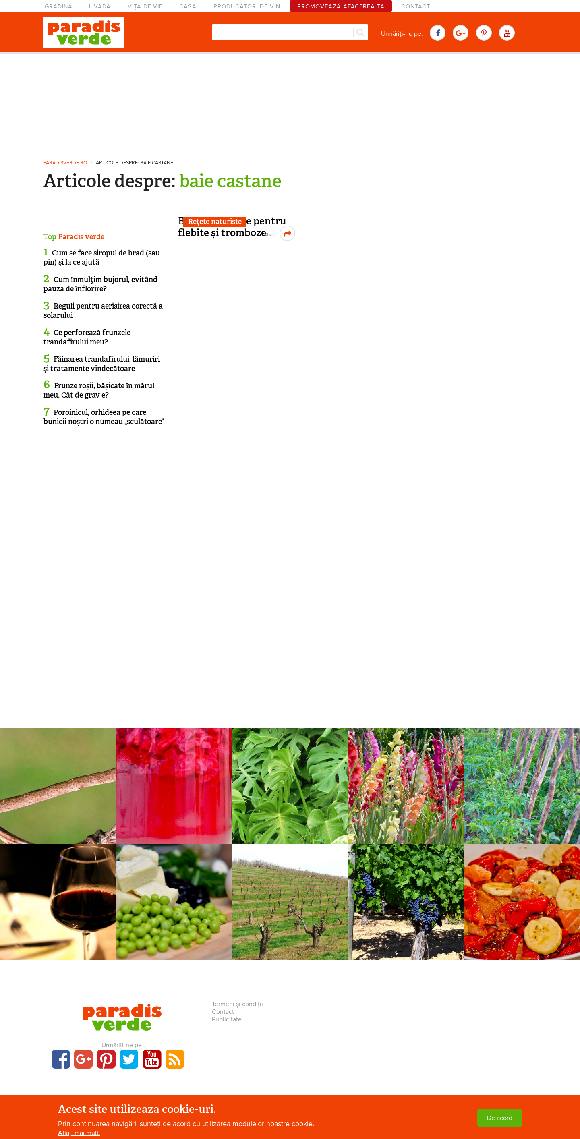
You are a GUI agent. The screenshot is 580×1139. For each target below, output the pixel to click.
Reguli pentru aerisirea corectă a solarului (103, 310)
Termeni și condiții (237, 1004)
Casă (188, 6)
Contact (415, 6)
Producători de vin (246, 6)
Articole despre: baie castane (134, 163)
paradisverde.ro (65, 163)
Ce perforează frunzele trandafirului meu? (87, 337)
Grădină (58, 6)
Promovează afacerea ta (341, 6)
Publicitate (227, 1019)
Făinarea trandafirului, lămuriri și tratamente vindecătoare (102, 363)
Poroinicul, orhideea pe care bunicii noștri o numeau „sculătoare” (104, 417)
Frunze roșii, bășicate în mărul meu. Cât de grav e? (99, 390)
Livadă (100, 6)
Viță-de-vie (145, 6)
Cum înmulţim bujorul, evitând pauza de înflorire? (100, 284)
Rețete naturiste (215, 221)
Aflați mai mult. (79, 1133)
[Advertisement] (290, 102)
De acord (499, 1118)
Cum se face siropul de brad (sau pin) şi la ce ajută (102, 257)
